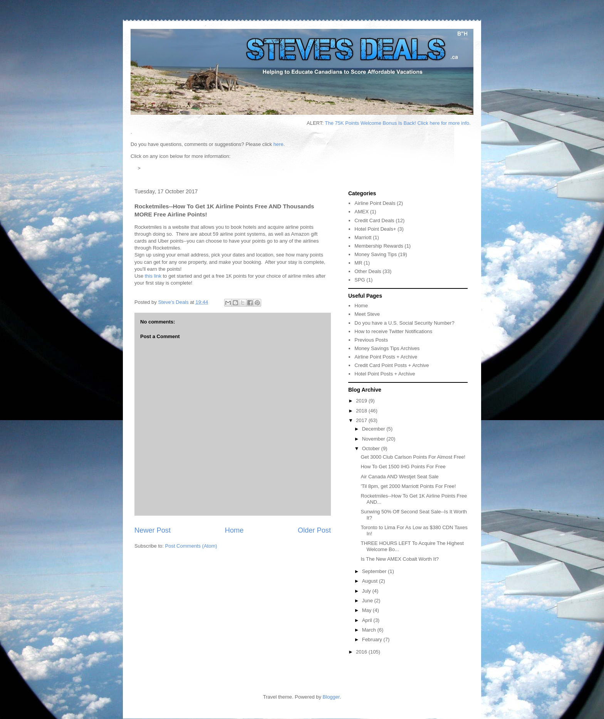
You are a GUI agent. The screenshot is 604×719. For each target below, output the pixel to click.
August (370, 581)
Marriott (362, 237)
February (373, 639)
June (368, 600)
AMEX (361, 212)
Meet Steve (367, 314)
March (370, 630)
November (374, 439)
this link (153, 276)
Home (234, 530)
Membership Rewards (378, 246)
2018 (362, 411)
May (367, 610)
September (375, 571)
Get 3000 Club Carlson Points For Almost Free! (413, 457)
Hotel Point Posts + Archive (384, 374)
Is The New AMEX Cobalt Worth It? (400, 559)
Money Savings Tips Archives (386, 348)
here (278, 144)
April (368, 620)
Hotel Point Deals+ (375, 229)
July (367, 591)
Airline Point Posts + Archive (385, 357)
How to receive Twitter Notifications (393, 331)
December (374, 429)
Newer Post (152, 530)
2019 (362, 401)
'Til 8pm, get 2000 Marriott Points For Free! (408, 486)
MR (358, 263)
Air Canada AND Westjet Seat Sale (399, 476)
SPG (359, 280)
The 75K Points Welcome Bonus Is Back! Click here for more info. (403, 123)
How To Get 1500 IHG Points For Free (403, 466)
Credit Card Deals (374, 220)
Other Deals (367, 271)
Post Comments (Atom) (191, 546)
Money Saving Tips (375, 254)
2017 (362, 420)
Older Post (314, 530)
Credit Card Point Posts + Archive (391, 365)
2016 (362, 652)
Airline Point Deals (374, 203)
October (371, 448)
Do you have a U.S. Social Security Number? (404, 323)
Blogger (331, 697)
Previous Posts (371, 340)
